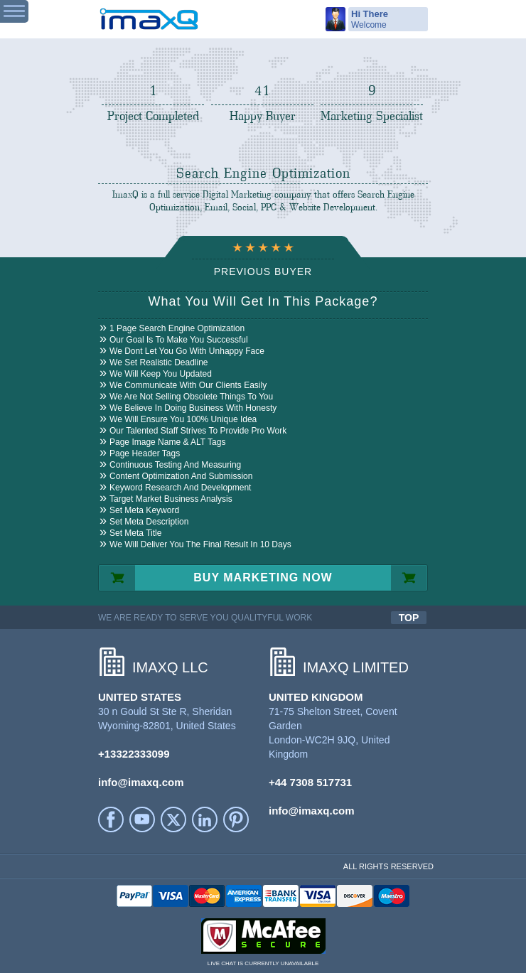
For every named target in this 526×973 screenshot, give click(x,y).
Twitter (173, 819)
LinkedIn (204, 819)
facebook (111, 819)
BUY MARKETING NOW (262, 577)
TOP (409, 617)
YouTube (142, 819)
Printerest (236, 819)
